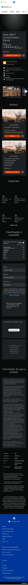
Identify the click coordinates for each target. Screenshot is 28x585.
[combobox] (14, 270)
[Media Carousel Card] (12, 91)
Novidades (4, 11)
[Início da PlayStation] (14, 2)
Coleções (11, 11)
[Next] (26, 91)
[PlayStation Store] (7, 7)
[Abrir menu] (1, 2)
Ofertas (18, 11)
